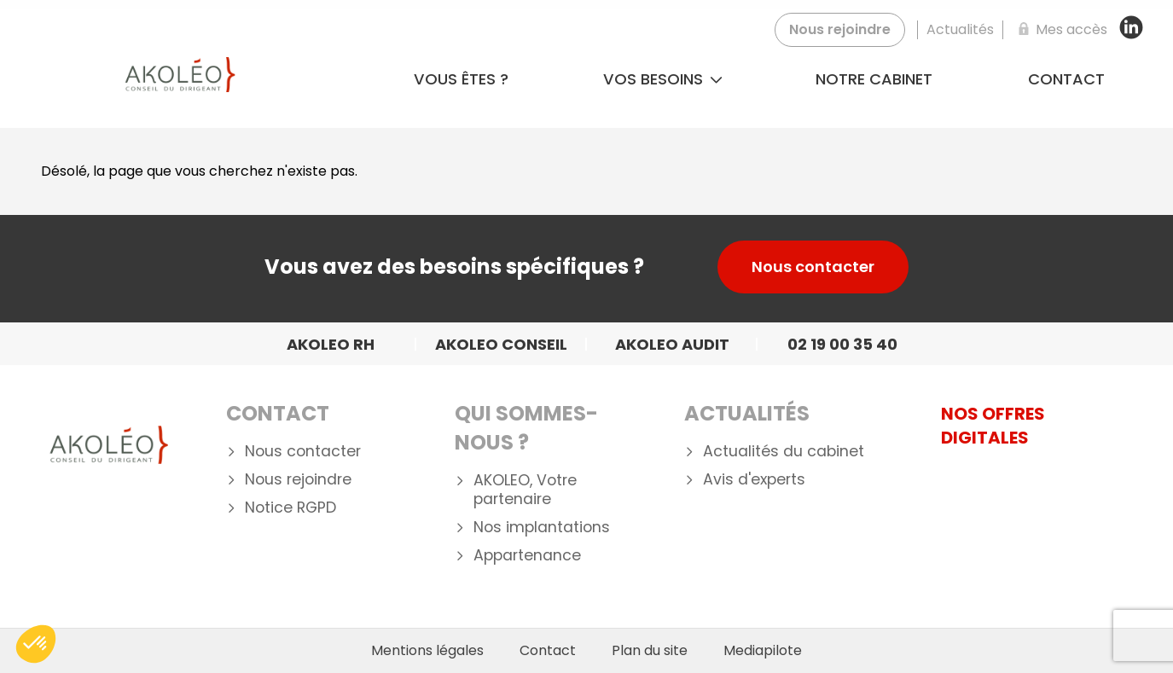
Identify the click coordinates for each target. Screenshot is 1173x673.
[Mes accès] (1059, 30)
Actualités (747, 413)
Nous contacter (813, 266)
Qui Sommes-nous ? (526, 427)
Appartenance (527, 556)
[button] (35, 644)
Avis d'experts (754, 480)
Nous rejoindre (298, 480)
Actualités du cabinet (783, 451)
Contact (1066, 79)
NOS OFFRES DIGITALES (993, 426)
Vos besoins (663, 79)
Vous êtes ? (461, 79)
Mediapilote (762, 650)
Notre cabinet (874, 79)
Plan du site (650, 650)
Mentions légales (427, 650)
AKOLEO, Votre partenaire (525, 490)
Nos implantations (541, 527)
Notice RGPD (290, 508)
